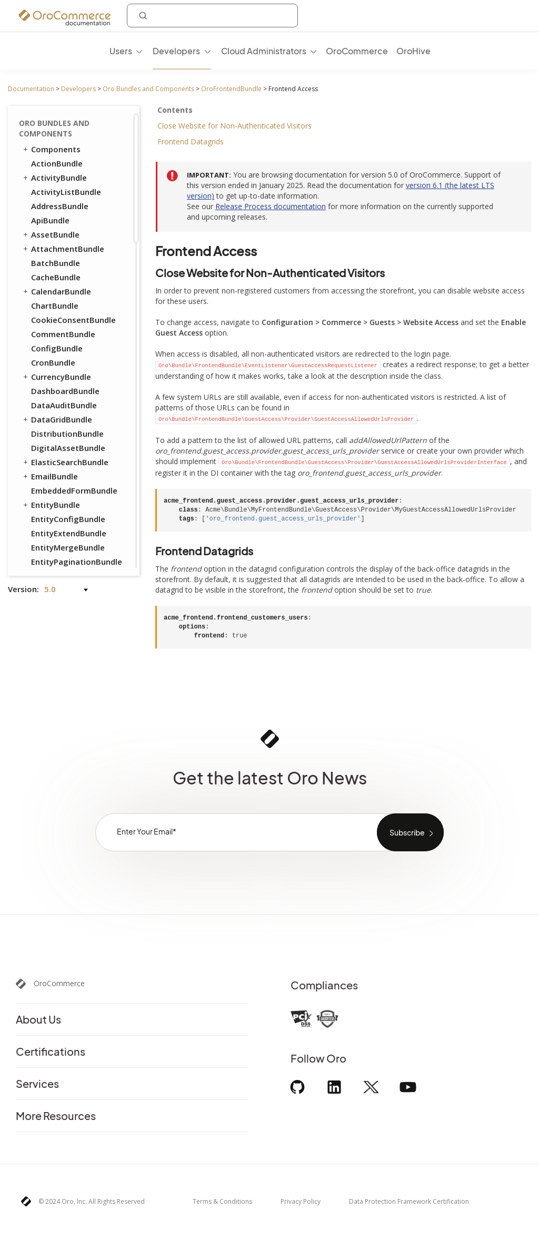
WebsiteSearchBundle (68, 359)
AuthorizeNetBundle (70, 444)
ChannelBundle (59, 402)
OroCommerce (59, 983)
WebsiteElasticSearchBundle (74, 345)
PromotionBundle (65, 245)
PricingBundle (53, 259)
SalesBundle (54, 416)
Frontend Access (68, 121)
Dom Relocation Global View (78, 181)
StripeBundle (55, 558)
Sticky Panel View (67, 161)
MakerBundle (56, 530)
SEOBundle (47, 302)
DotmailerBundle (63, 459)
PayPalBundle (57, 231)
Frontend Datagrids (190, 141)
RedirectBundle (60, 288)
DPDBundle (52, 473)
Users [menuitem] (120, 50)
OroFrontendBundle (231, 88)
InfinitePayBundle (64, 501)
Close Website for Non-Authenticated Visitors (234, 126)
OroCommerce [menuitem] (357, 50)
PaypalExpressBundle (71, 544)
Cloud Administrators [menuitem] (263, 50)
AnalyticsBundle (62, 387)
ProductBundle (55, 274)
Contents (175, 110)
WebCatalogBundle (68, 331)
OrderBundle (50, 217)
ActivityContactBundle (74, 373)
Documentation (31, 88)
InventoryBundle (62, 203)
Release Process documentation (270, 206)
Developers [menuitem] (176, 50)
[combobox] (212, 15)
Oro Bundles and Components (148, 88)
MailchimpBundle (63, 515)
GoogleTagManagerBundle (79, 487)
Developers (78, 88)
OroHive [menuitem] (413, 50)
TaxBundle (51, 316)
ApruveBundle (57, 430)
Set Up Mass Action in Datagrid (75, 141)
